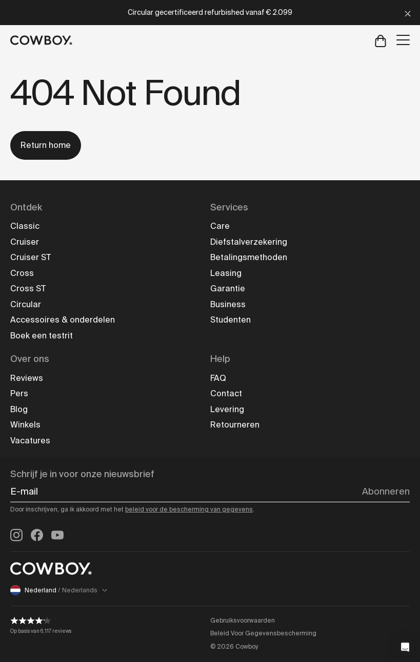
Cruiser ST (30, 257)
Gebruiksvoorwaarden (242, 620)
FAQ (218, 378)
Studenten (230, 319)
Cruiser (24, 242)
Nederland (59, 590)
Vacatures (30, 440)
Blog (19, 409)
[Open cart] (380, 40)
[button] (405, 647)
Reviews (26, 378)
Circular (25, 304)
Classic (24, 226)
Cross (22, 273)
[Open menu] (403, 40)
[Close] (407, 12)
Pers (19, 393)
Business (228, 304)
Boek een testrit (41, 335)
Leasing (226, 273)
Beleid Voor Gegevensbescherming (263, 633)
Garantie (227, 288)
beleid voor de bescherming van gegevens (189, 509)
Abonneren (386, 491)
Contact (226, 393)
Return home (46, 145)
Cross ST (28, 288)
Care (220, 226)
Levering (227, 409)
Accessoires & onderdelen (62, 319)
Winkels (25, 424)
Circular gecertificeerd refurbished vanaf (210, 12)
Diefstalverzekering (248, 242)
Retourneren (234, 424)
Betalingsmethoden (248, 257)
